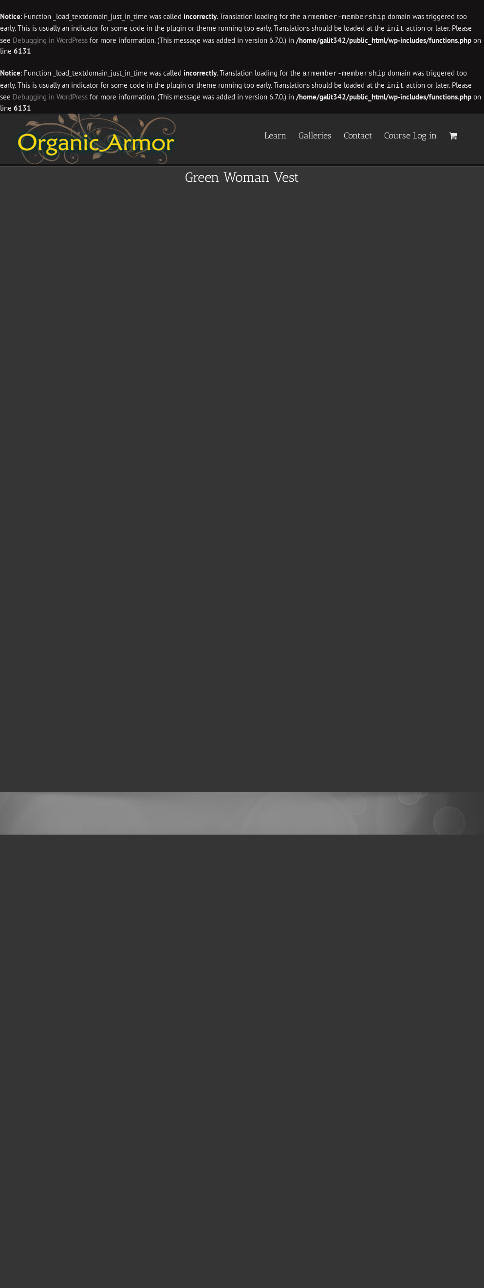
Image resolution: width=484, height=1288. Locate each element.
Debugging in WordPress (50, 39)
